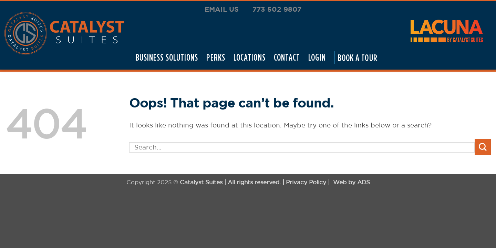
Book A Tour (358, 57)
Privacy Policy (306, 182)
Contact (287, 57)
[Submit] (483, 147)
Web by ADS (351, 182)
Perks (215, 57)
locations (250, 57)
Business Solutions (167, 57)
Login (317, 57)
